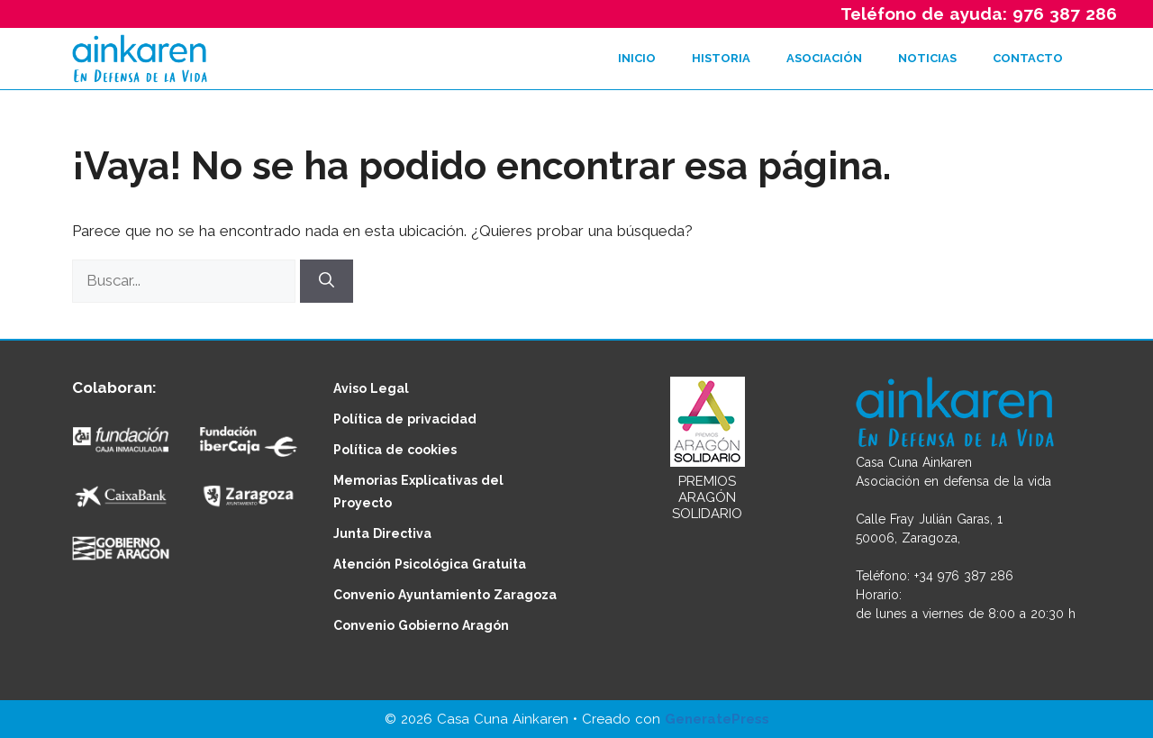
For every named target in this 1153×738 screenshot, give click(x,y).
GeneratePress (717, 719)
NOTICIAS (927, 58)
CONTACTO (1028, 58)
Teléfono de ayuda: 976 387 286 (978, 13)
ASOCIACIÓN (824, 58)
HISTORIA (721, 58)
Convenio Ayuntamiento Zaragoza (445, 595)
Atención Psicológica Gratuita (429, 564)
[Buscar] (326, 281)
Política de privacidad (405, 419)
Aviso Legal (371, 388)
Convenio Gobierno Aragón (421, 625)
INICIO (637, 58)
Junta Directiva (382, 533)
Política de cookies (395, 449)
